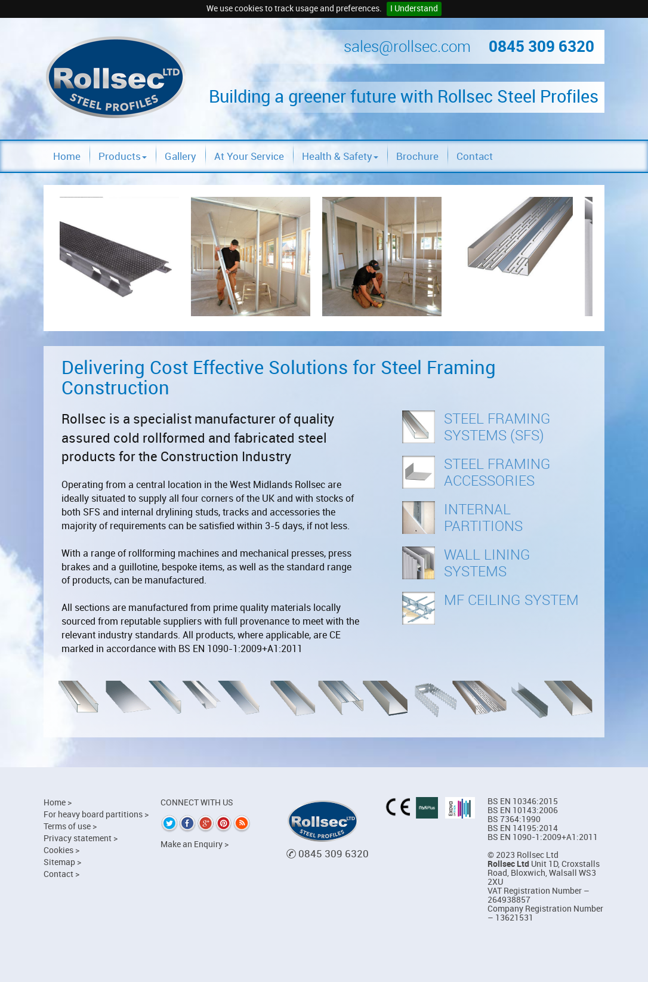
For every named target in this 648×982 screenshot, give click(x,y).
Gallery (180, 156)
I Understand (414, 9)
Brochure (417, 156)
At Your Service (249, 156)
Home (67, 156)
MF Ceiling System (511, 600)
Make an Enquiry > (195, 844)
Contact (474, 156)
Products (122, 156)
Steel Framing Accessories (497, 472)
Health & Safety (340, 156)
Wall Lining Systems (487, 563)
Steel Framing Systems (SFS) (497, 427)
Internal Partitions (483, 518)
